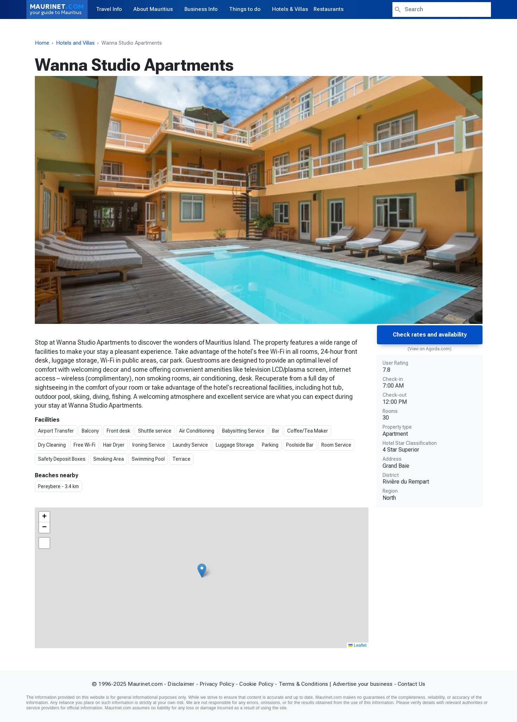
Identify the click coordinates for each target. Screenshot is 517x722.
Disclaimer (181, 684)
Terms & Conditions (303, 684)
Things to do (244, 9)
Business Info (200, 9)
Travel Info (109, 9)
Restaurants (328, 9)
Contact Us (411, 684)
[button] (201, 570)
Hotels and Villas (75, 43)
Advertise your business (363, 684)
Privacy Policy (217, 684)
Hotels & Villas (290, 9)
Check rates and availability (430, 334)
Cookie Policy (256, 684)
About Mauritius (153, 9)
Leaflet (357, 645)
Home (42, 43)
